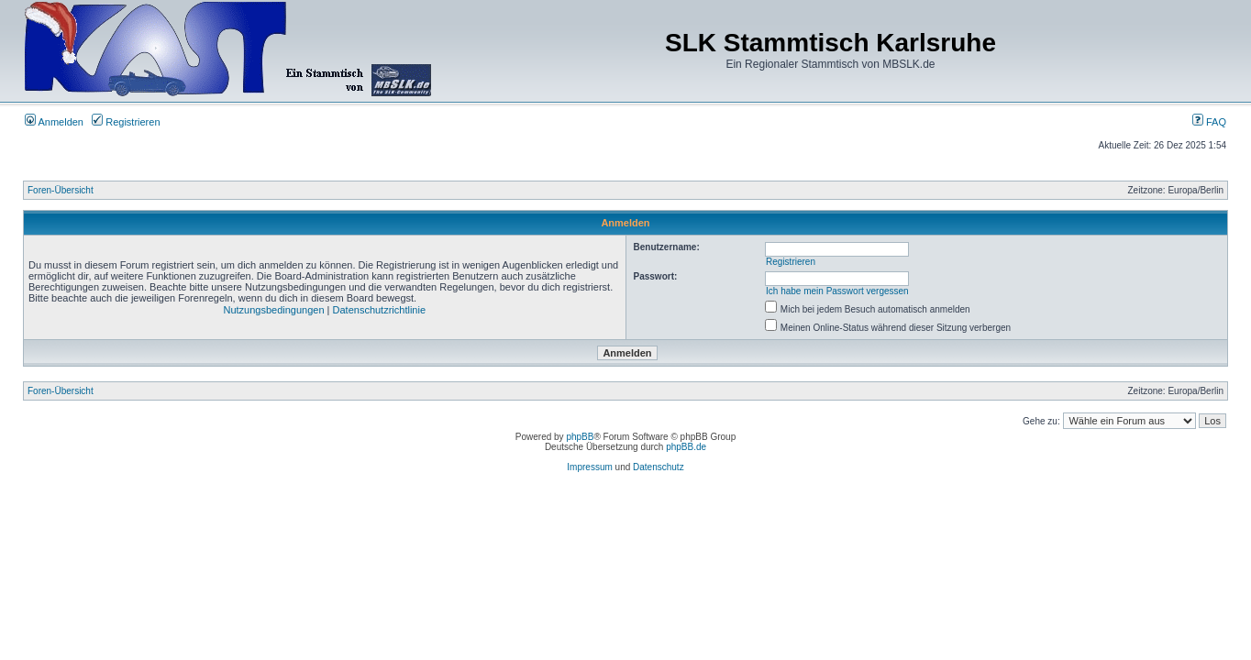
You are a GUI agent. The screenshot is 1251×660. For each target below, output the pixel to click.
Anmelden (54, 121)
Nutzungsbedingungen (273, 309)
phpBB (579, 437)
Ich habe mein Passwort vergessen (837, 291)
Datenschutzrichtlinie (379, 309)
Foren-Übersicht (61, 190)
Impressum (589, 467)
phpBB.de (686, 447)
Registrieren (126, 121)
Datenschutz (658, 467)
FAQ (1209, 121)
